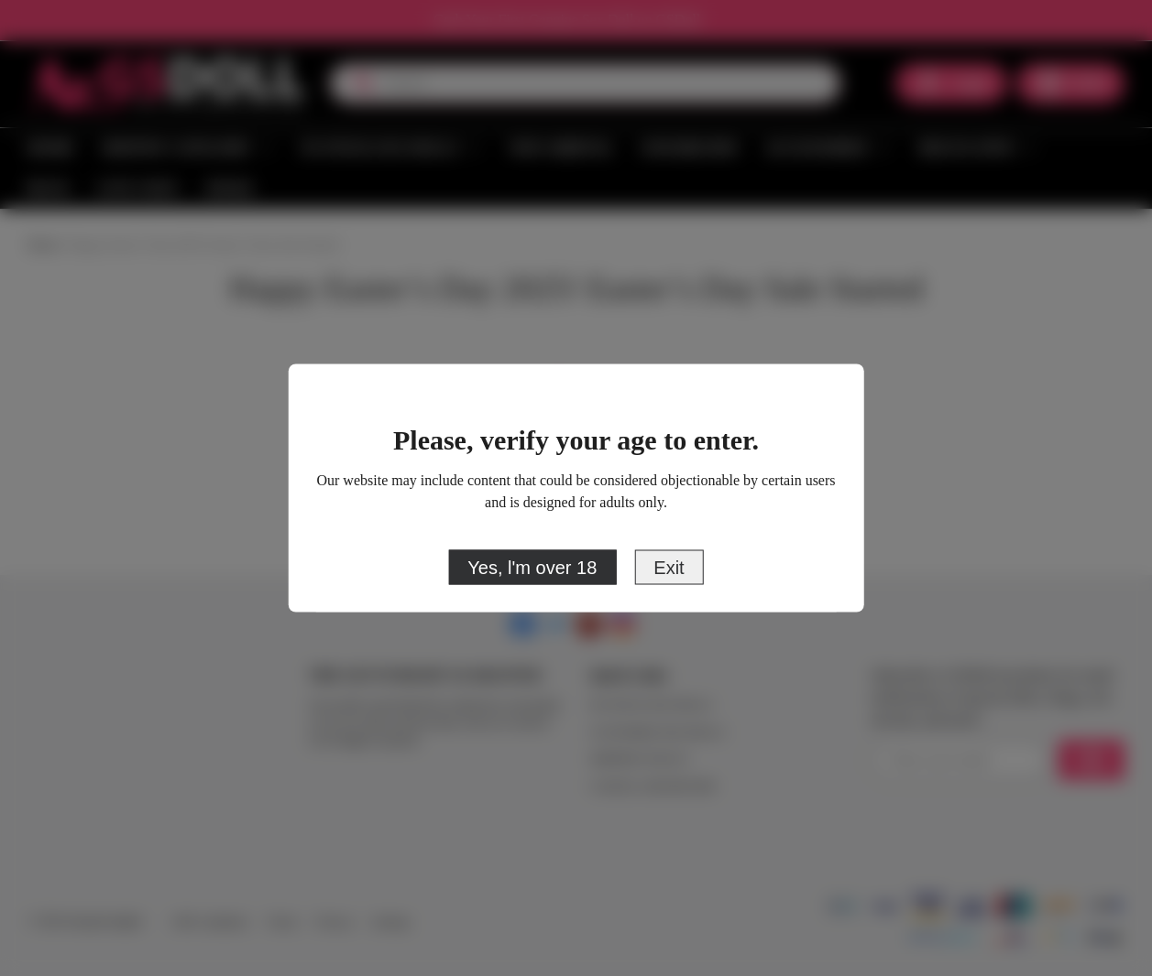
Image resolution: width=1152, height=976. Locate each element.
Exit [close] (668, 568)
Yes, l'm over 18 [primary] (532, 568)
